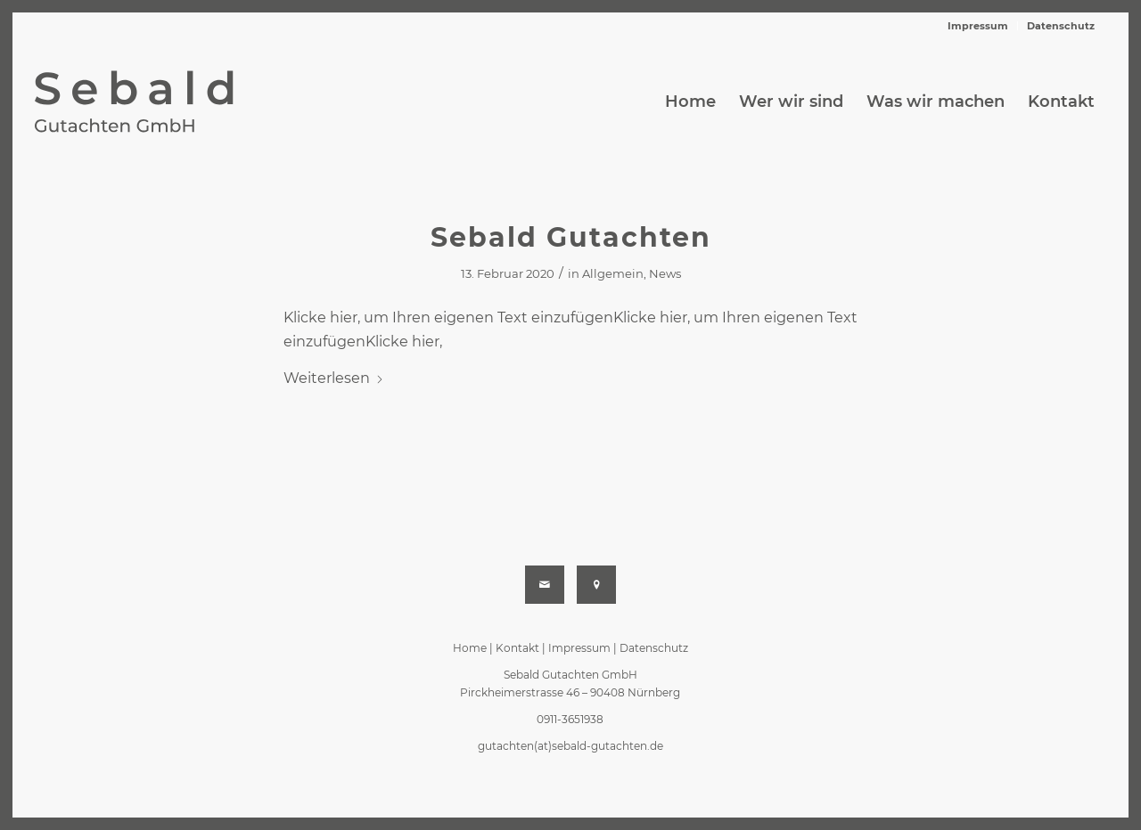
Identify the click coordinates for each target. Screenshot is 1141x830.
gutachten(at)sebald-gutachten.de (570, 746)
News (665, 273)
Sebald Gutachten (571, 237)
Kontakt (517, 648)
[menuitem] (978, 25)
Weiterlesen (333, 378)
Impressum (978, 26)
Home (470, 648)
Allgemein (613, 273)
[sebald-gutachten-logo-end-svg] (155, 101)
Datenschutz (1061, 26)
